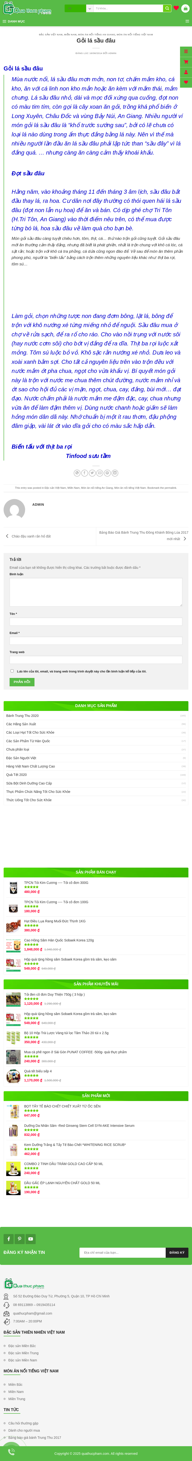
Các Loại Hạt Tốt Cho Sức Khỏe (30, 732)
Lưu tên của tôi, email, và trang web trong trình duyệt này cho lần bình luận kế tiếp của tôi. (82, 671)
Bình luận (16, 574)
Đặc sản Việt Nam (50, 34)
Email (15, 633)
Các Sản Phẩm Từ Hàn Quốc (28, 741)
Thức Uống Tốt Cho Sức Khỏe (29, 800)
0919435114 (45, 1305)
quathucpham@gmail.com (32, 1313)
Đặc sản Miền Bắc (22, 1346)
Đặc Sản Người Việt (21, 758)
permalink (170, 487)
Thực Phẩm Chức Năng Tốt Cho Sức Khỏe (38, 792)
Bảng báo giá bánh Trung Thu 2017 (34, 1438)
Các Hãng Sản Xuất (21, 724)
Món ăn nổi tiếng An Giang (96, 34)
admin (112, 53)
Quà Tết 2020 (16, 775)
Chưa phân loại (17, 749)
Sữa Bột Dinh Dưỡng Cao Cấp (29, 783)
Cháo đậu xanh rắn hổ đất (27, 536)
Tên (13, 614)
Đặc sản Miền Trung (23, 1353)
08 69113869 (23, 1305)
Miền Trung (16, 1399)
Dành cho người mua (24, 1430)
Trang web (17, 652)
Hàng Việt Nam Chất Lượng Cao (30, 766)
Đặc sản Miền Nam (22, 1360)
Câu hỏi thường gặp (23, 1423)
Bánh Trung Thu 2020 (22, 716)
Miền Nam (70, 34)
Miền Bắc (15, 1384)
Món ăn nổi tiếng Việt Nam (135, 34)
